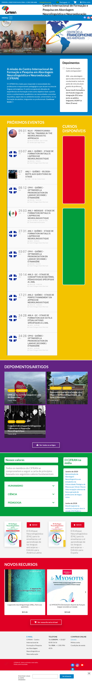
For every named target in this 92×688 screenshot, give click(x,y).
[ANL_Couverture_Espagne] (57, 534)
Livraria (73, 640)
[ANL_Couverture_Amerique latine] (12, 534)
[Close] (89, 673)
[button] (63, 2)
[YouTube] (82, 665)
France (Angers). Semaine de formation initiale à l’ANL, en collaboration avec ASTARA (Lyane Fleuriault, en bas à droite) (21, 51)
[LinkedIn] (73, 669)
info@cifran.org (45, 2)
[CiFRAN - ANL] (12, 639)
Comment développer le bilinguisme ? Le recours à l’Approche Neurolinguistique (24, 428)
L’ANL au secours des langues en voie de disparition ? (24, 396)
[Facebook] (84, 17)
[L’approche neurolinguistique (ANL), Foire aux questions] (24, 596)
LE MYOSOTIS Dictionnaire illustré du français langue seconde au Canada (67, 606)
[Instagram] (77, 665)
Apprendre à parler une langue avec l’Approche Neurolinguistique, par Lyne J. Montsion (66, 394)
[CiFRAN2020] (9, 10)
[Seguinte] (88, 38)
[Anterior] (3, 38)
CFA (51, 51)
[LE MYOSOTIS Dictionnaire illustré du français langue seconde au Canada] (67, 596)
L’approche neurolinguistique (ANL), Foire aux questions (25, 606)
